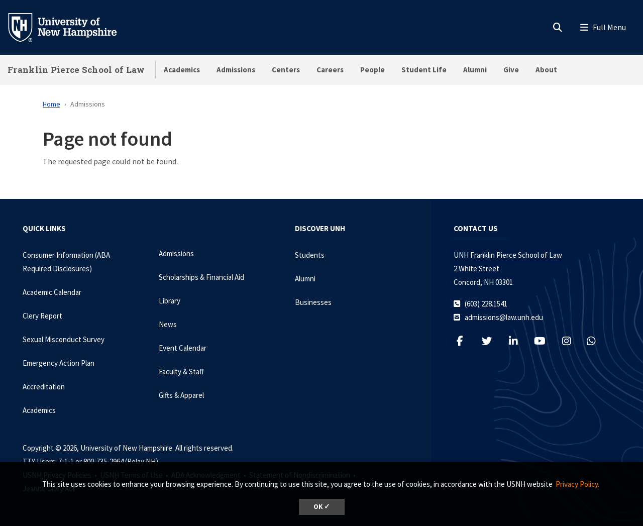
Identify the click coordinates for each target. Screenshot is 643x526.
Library (169, 300)
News (168, 324)
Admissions (236, 69)
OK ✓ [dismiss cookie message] (321, 506)
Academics (182, 69)
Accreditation (44, 386)
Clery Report (42, 316)
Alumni (475, 69)
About (546, 69)
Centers (286, 69)
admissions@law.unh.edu (504, 317)
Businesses (313, 302)
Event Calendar (182, 348)
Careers (330, 69)
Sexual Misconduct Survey (63, 339)
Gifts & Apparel (181, 395)
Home (51, 104)
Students (310, 255)
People (372, 69)
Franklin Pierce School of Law (76, 69)
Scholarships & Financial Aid (201, 277)
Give (511, 69)
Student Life (424, 69)
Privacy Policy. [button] (577, 484)
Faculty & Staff (181, 371)
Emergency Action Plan (58, 363)
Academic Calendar (52, 292)
